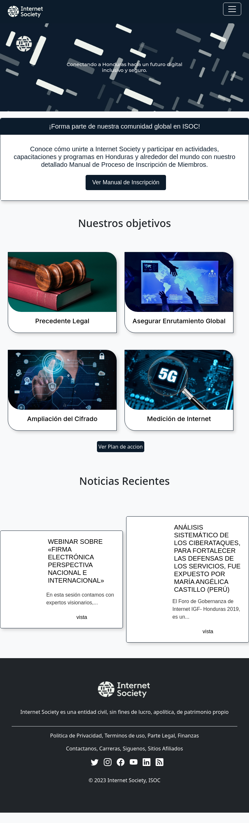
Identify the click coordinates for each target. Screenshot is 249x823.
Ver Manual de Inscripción (125, 182)
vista (82, 617)
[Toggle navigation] (232, 9)
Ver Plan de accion (121, 446)
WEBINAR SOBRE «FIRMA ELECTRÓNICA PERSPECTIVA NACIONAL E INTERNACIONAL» (76, 561)
